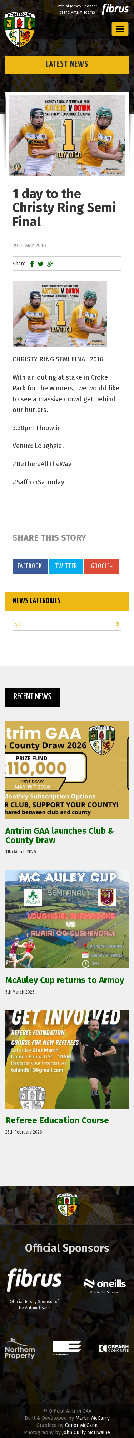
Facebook (30, 566)
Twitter (66, 566)
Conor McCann (81, 1425)
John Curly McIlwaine (86, 1432)
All (67, 625)
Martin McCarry (92, 1418)
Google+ (102, 566)
